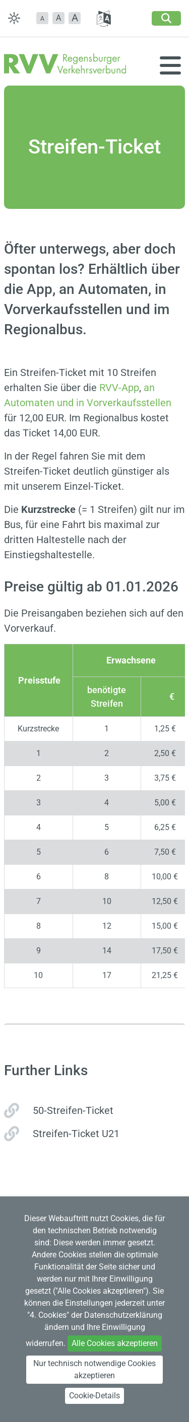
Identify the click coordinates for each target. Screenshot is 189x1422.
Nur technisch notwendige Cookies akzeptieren (94, 1369)
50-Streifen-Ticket (73, 1110)
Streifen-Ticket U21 (76, 1134)
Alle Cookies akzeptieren (115, 1343)
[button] (42, 18)
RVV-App (119, 388)
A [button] (58, 18)
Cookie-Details (94, 1395)
